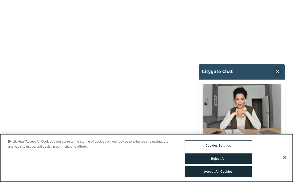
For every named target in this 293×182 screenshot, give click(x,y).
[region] (146, 158)
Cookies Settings (218, 145)
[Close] (284, 157)
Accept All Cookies (218, 171)
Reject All (218, 159)
